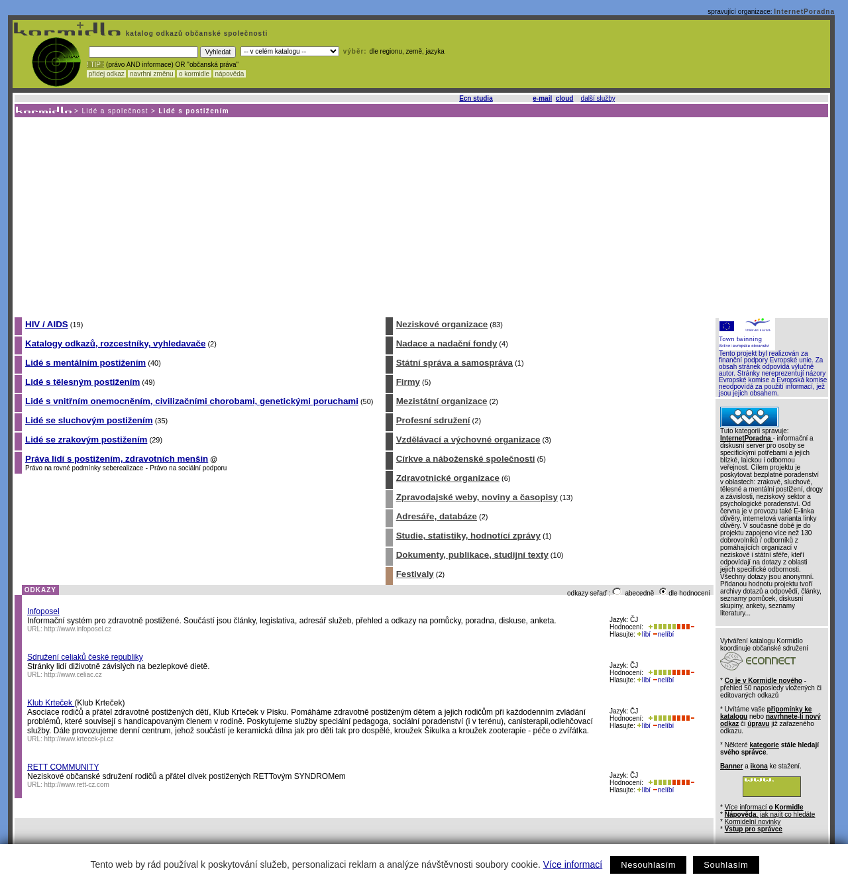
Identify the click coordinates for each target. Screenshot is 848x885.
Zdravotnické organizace (448, 478)
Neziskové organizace (442, 324)
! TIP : (95, 64)
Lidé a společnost (114, 111)
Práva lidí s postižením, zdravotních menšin (116, 459)
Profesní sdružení (433, 420)
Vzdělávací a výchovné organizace (468, 439)
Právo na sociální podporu (188, 468)
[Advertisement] (420, 216)
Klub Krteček (50, 702)
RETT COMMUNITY (63, 767)
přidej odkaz (106, 74)
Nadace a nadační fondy (447, 343)
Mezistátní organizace (442, 401)
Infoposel (43, 611)
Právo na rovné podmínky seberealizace (84, 468)
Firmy (408, 382)
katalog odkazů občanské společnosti (195, 33)
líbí (644, 634)
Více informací (572, 864)
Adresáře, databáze (436, 516)
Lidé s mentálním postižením (85, 363)
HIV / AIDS (46, 324)
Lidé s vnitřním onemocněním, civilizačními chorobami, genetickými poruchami (191, 401)
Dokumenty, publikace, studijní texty (472, 555)
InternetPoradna (804, 11)
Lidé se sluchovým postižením (89, 420)
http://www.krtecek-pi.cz (79, 739)
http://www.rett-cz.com (76, 784)
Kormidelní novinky (752, 821)
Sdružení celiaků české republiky (85, 657)
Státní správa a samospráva (454, 363)
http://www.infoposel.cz (78, 629)
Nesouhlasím (648, 865)
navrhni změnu (151, 74)
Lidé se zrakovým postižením (86, 439)
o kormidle (194, 74)
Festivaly (415, 574)
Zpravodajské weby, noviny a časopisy (477, 497)
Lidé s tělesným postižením (82, 382)
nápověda (229, 74)
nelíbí (663, 634)
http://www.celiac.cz (73, 674)
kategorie (763, 745)
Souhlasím (726, 865)
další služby (598, 98)
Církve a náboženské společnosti (465, 459)
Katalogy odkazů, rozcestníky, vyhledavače (115, 343)
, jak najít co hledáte (770, 814)
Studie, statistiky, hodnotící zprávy (468, 536)
